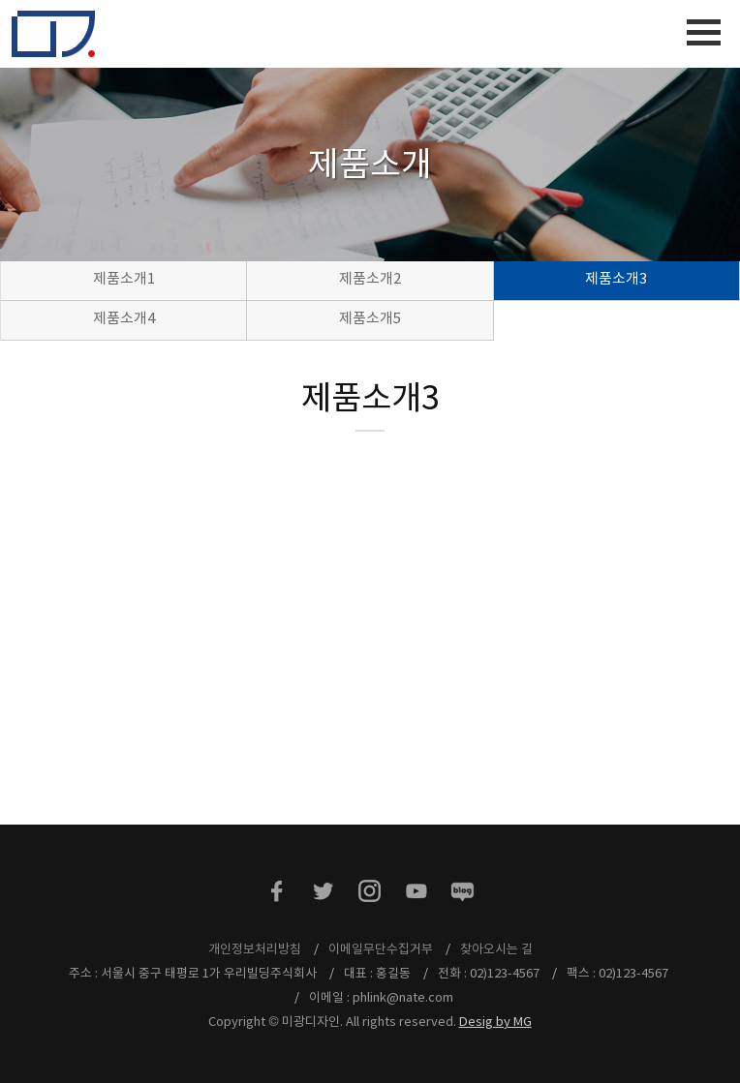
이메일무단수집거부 (380, 950)
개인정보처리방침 (254, 950)
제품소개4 (124, 319)
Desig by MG (495, 1022)
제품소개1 (124, 279)
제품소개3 (616, 279)
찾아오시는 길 (496, 950)
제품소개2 (370, 279)
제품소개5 (370, 319)
